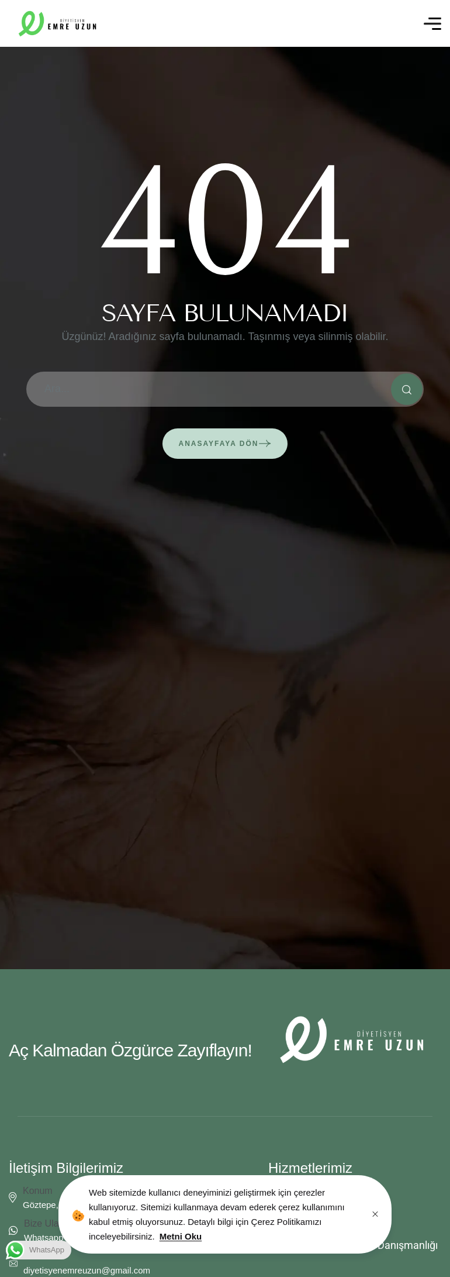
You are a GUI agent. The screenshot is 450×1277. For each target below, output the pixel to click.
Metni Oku (181, 1236)
